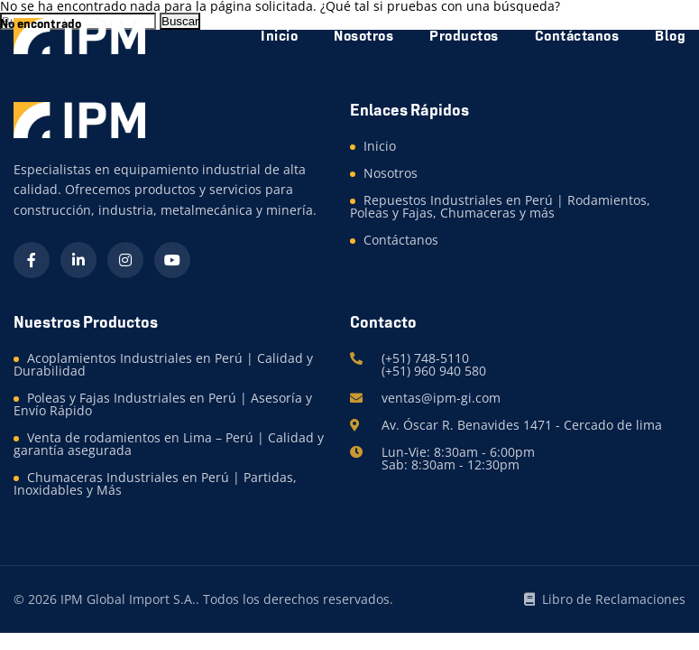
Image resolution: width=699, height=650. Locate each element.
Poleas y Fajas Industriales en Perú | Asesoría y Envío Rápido (163, 404)
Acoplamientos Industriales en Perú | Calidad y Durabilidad (163, 364)
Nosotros (390, 172)
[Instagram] (125, 260)
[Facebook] (32, 260)
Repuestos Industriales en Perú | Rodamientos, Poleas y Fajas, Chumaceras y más (500, 206)
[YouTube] (172, 260)
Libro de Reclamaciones (604, 599)
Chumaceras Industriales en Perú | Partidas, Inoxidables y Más (155, 483)
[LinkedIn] (78, 260)
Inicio (379, 145)
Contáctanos (400, 239)
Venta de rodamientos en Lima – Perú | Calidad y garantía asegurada (169, 444)
